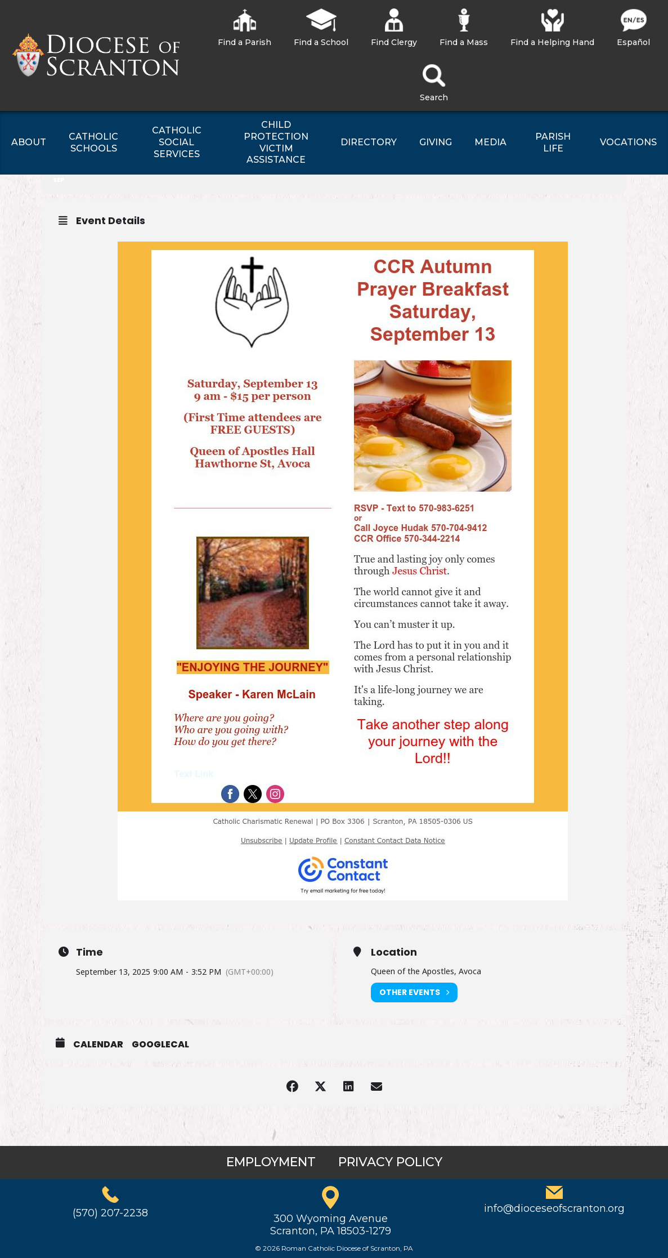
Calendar (98, 1044)
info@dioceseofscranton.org (554, 1208)
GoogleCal (160, 1044)
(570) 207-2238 (110, 1213)
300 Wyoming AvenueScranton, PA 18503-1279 (330, 1224)
